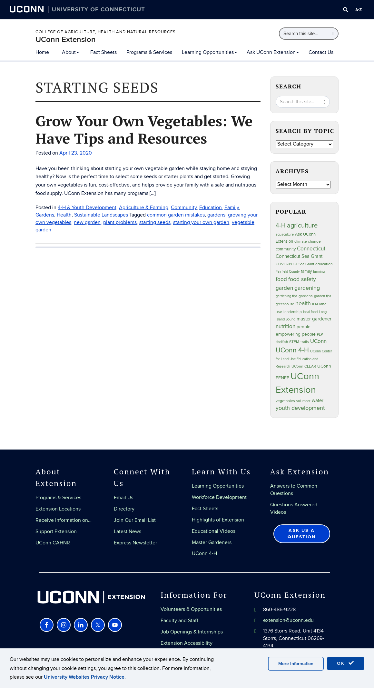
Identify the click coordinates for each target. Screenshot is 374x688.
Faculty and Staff (179, 620)
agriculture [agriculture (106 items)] (302, 225)
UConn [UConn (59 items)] (318, 341)
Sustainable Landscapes (101, 215)
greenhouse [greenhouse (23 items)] (285, 304)
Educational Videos (213, 531)
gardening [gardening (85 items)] (307, 287)
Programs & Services (149, 52)
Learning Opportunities (209, 52)
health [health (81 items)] (303, 303)
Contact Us (321, 52)
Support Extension (56, 531)
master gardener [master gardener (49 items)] (314, 319)
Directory (124, 509)
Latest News (127, 531)
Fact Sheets (103, 52)
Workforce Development (219, 497)
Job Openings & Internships (192, 632)
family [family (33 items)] (306, 271)
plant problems (120, 222)
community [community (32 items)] (286, 249)
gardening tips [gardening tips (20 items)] (286, 296)
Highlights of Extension (218, 520)
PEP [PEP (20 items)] (320, 334)
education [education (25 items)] (324, 264)
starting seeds (155, 222)
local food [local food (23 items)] (310, 312)
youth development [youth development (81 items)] (300, 408)
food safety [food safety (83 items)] (302, 279)
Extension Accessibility (186, 643)
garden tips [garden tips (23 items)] (322, 296)
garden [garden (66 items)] (284, 288)
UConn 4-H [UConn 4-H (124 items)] (292, 350)
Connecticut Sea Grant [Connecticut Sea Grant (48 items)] (299, 256)
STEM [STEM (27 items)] (294, 341)
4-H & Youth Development (87, 207)
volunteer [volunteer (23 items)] (303, 401)
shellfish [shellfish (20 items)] (282, 342)
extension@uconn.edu (288, 620)
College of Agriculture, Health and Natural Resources (105, 32)
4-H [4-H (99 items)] (281, 225)
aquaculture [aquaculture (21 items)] (285, 234)
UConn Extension (65, 39)
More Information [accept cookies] (295, 663)
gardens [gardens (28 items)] (306, 296)
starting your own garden (201, 222)
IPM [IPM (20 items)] (315, 304)
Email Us (123, 497)
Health (64, 215)
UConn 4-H (204, 553)
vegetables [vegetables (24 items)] (285, 401)
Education (210, 207)
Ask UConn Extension (273, 52)
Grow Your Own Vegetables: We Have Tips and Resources (144, 129)
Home (42, 52)
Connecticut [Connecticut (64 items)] (311, 249)
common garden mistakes (176, 215)
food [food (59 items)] (281, 279)
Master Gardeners (211, 542)
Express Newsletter (135, 543)
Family (231, 207)
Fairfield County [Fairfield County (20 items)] (288, 271)
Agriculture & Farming (143, 207)
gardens (216, 215)
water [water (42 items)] (317, 400)
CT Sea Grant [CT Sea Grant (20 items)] (303, 264)
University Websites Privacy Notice (84, 677)
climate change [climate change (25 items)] (307, 241)
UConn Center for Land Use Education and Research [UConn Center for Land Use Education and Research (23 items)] (304, 359)
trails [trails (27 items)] (304, 341)
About (70, 52)
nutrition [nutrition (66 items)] (285, 326)
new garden (87, 222)
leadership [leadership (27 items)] (292, 311)
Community (184, 207)
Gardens (44, 215)
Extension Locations (58, 509)
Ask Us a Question (302, 534)
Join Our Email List (135, 520)
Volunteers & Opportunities (191, 609)
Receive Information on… (63, 520)
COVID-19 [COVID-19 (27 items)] (284, 264)
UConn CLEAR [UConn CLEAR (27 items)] (303, 366)
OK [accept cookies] (345, 663)
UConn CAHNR (52, 543)
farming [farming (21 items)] (319, 271)
